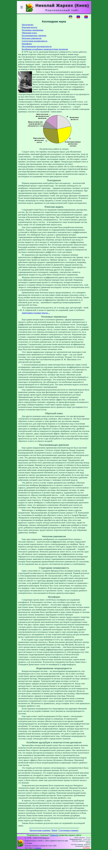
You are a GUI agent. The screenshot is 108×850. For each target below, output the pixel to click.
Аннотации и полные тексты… (36, 313)
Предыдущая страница (40, 830)
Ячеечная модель (29, 27)
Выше (54, 830)
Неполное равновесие (32, 38)
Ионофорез (27, 44)
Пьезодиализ (27, 24)
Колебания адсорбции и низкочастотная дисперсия (45, 49)
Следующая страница (68, 830)
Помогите (54, 835)
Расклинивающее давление (34, 35)
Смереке (38, 848)
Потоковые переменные (32, 30)
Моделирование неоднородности (37, 46)
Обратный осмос (29, 33)
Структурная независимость (34, 41)
